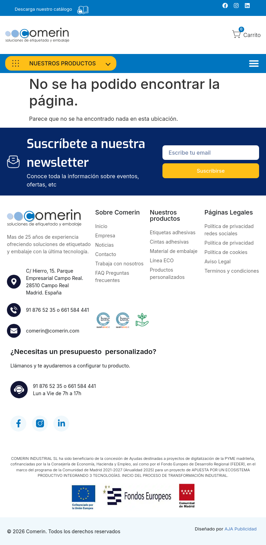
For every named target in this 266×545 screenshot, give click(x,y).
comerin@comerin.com (52, 331)
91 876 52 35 (40, 310)
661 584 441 (75, 310)
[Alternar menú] (254, 63)
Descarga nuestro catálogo (43, 9)
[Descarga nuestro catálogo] (82, 10)
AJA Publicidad (240, 529)
